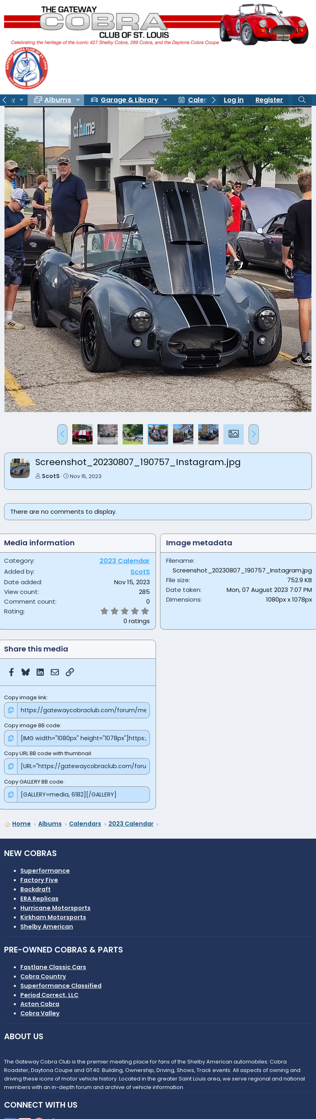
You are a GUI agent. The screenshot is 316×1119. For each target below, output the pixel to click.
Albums (57, 100)
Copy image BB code (32, 724)
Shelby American (46, 924)
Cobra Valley (40, 1011)
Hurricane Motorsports (55, 905)
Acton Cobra (39, 1001)
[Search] (302, 100)
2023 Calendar (125, 561)
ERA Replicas (39, 896)
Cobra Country (43, 974)
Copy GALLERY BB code (33, 780)
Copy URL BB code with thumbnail (47, 752)
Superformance (45, 868)
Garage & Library (129, 100)
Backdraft (35, 886)
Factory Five (39, 877)
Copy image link (25, 697)
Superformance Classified (61, 983)
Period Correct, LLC (49, 992)
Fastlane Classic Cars (53, 964)
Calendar (204, 100)
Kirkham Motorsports (53, 914)
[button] (21, 100)
